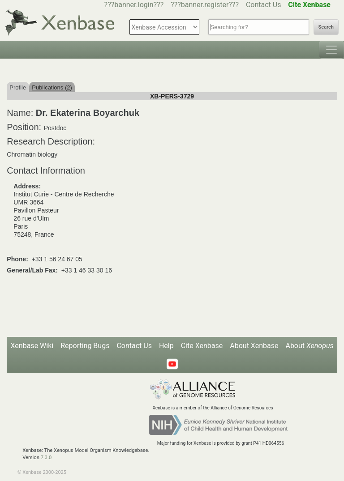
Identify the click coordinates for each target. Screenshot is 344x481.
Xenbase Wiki (32, 345)
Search (326, 27)
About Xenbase (254, 345)
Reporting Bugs (84, 345)
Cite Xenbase (202, 345)
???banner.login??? (134, 4)
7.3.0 (46, 457)
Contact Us (263, 4)
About (309, 345)
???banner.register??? (205, 4)
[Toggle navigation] (331, 50)
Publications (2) (52, 87)
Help (166, 345)
